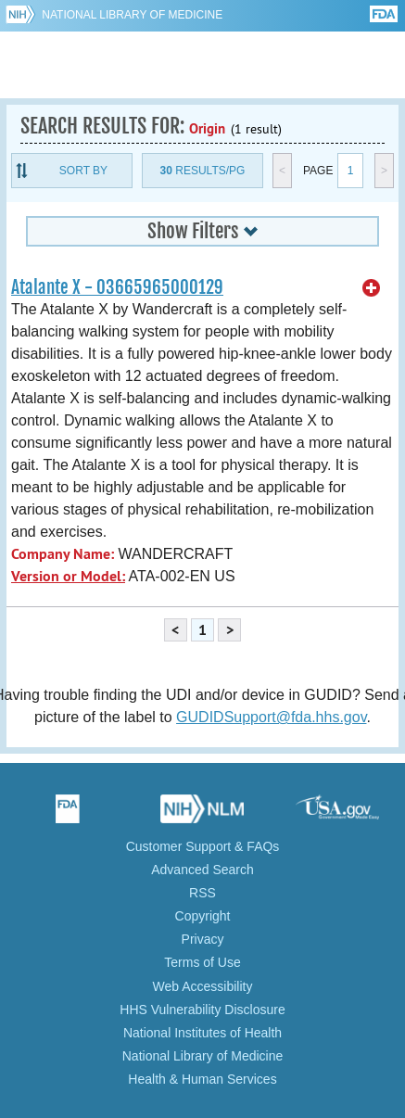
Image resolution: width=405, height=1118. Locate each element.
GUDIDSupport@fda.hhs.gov (271, 717)
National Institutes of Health (202, 1032)
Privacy (203, 939)
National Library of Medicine (132, 14)
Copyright (203, 915)
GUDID (202, 65)
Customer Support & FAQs (203, 846)
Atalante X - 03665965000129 (117, 287)
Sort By (83, 170)
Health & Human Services (202, 1079)
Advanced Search (202, 869)
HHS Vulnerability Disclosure (202, 1009)
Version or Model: (68, 576)
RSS (202, 892)
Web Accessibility (203, 986)
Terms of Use (202, 962)
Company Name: (62, 554)
